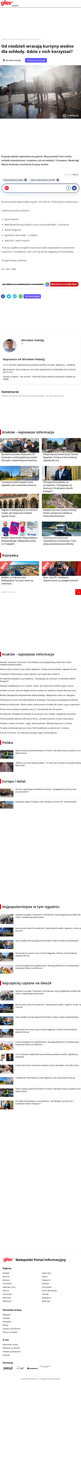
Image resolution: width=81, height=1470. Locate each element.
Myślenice (7, 1301)
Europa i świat (14, 781)
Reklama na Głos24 (11, 1348)
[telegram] (15, 296)
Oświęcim (46, 1280)
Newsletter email (10, 1344)
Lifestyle (6, 1318)
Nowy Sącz (46, 1273)
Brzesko (6, 1280)
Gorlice (6, 1290)
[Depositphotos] (32, 1368)
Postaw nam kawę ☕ (36, 60)
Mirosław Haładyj (13, 60)
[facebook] (3, 296)
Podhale (45, 1283)
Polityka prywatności (12, 1351)
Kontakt (6, 1355)
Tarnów (45, 1294)
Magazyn (7, 1314)
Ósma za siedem (10, 1332)
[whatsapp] (20, 296)
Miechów (7, 1297)
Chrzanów (7, 1283)
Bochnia (6, 1276)
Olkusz (45, 1276)
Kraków (6, 1273)
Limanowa (7, 1294)
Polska (7, 742)
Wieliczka (46, 1301)
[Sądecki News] (20, 1368)
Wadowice (46, 1297)
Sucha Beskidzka (49, 1290)
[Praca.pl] (8, 1368)
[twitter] (9, 296)
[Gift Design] (45, 1368)
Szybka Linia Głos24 (11, 1328)
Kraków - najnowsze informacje (28, 432)
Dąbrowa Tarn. (9, 1287)
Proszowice (47, 1287)
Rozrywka (10, 555)
